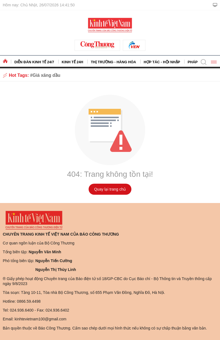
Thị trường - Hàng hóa (113, 62)
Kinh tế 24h (72, 62)
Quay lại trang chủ (110, 189)
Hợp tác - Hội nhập (162, 62)
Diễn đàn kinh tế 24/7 (34, 62)
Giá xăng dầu (46, 75)
